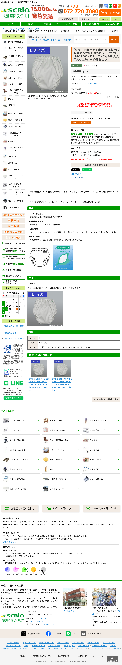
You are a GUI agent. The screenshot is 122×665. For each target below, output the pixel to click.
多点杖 (46, 40)
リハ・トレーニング (97, 656)
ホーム (10, 24)
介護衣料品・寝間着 (10, 656)
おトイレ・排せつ (93, 650)
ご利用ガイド (51, 24)
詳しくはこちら (9, 542)
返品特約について (78, 174)
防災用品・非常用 (113, 656)
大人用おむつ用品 (17, 28)
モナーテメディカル (88, 83)
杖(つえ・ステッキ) (29, 650)
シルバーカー (56, 40)
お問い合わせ (111, 24)
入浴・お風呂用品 (78, 650)
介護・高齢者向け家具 (13, 653)
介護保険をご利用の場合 (13, 338)
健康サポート (45, 656)
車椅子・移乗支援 (63, 650)
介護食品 (113, 653)
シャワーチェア (34, 40)
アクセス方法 (68, 618)
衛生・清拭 (23, 656)
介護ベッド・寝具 (54, 653)
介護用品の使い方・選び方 (13, 327)
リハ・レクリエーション (79, 656)
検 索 (114, 39)
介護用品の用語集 (10, 333)
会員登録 (104, 19)
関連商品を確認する (81, 122)
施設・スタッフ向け (60, 656)
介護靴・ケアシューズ (46, 650)
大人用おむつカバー (35, 28)
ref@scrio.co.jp (47, 631)
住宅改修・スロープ (38, 653)
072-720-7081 (37, 629)
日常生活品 (34, 656)
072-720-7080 (41, 626)
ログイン (116, 19)
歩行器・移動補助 (13, 650)
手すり (26, 653)
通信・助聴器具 (83, 653)
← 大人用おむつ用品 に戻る (106, 399)
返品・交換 (71, 24)
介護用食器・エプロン (99, 653)
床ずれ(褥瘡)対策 (69, 653)
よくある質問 (91, 24)
